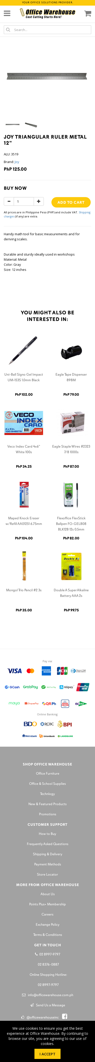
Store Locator (47, 875)
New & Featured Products (47, 804)
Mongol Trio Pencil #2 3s (24, 590)
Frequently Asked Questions (47, 844)
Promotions (47, 814)
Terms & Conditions (47, 935)
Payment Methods (47, 864)
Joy (17, 161)
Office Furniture (47, 774)
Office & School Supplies (47, 784)
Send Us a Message (47, 1005)
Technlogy (47, 794)
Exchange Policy (48, 925)
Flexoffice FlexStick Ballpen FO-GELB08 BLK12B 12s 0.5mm (71, 524)
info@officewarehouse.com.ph (47, 995)
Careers (47, 915)
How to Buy (47, 834)
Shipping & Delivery (47, 854)
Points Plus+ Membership (47, 904)
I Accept (47, 1053)
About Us (48, 894)
